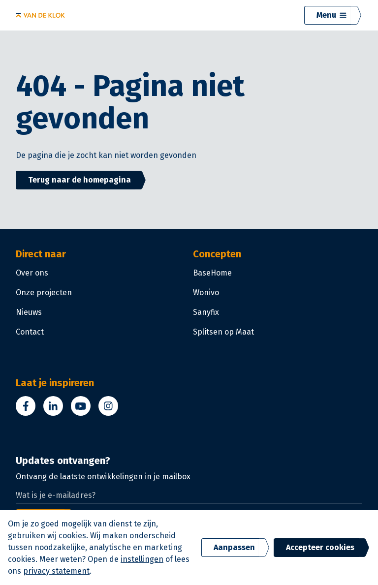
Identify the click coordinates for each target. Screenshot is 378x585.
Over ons (32, 272)
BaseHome (212, 272)
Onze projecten (44, 292)
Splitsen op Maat (223, 332)
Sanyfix (206, 312)
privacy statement (56, 571)
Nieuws (29, 312)
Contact (30, 332)
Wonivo (206, 292)
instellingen (142, 559)
